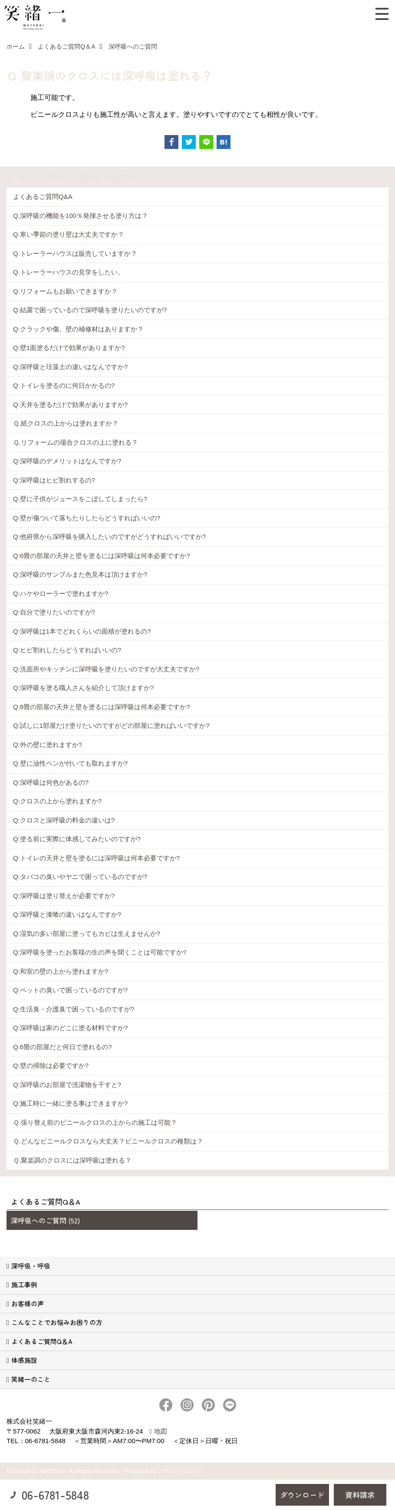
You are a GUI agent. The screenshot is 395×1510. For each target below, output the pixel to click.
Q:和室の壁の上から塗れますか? (60, 971)
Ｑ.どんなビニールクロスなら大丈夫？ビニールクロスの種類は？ (108, 1141)
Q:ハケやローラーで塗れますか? (60, 593)
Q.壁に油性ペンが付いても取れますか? (70, 763)
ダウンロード (302, 1494)
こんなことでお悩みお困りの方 (56, 1322)
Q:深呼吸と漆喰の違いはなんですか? (67, 914)
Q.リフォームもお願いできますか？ (65, 291)
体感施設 (24, 1360)
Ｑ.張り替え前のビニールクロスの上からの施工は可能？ (95, 1122)
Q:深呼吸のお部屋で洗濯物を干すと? (67, 1084)
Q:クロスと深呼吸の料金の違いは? (64, 820)
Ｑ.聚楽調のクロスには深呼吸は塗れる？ (72, 1160)
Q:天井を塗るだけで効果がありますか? (70, 404)
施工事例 (24, 1284)
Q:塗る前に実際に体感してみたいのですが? (77, 839)
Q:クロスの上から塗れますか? (57, 801)
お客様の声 (27, 1303)
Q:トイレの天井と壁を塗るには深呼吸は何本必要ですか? (96, 858)
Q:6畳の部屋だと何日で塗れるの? (62, 1047)
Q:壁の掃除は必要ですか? (51, 1065)
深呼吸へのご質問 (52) (45, 1220)
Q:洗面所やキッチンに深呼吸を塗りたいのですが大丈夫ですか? (106, 669)
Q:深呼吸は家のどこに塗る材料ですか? (70, 1027)
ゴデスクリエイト (180, 1471)
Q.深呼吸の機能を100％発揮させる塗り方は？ (80, 215)
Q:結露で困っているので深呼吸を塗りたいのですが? (90, 310)
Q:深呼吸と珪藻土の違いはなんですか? (70, 366)
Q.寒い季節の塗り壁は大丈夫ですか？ (68, 234)
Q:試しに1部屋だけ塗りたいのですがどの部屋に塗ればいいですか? (111, 725)
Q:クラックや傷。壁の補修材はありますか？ (78, 329)
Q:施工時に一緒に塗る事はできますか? (70, 1103)
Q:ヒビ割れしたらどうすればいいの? (67, 650)
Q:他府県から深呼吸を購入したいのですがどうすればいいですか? (109, 536)
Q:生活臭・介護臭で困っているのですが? (73, 1009)
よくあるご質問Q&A (42, 196)
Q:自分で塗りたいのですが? (54, 612)
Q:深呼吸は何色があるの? (51, 782)
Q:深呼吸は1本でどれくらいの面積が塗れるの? (82, 631)
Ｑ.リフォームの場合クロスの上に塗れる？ (75, 442)
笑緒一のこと (30, 1379)
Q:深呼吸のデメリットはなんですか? (67, 461)
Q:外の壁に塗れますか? (47, 744)
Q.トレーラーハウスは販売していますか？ (75, 253)
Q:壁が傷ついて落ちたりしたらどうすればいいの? (86, 518)
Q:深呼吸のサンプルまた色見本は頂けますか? (80, 574)
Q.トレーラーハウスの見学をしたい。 (68, 272)
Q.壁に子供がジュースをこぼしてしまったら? (80, 498)
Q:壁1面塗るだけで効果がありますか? (69, 347)
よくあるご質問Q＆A (41, 1341)
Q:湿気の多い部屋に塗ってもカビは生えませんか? (86, 933)
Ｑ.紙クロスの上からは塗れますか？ (65, 423)
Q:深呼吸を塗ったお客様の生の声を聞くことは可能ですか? (99, 952)
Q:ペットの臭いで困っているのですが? (70, 990)
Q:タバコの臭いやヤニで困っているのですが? (80, 876)
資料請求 (360, 1494)
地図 (160, 1431)
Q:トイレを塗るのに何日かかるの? (64, 385)
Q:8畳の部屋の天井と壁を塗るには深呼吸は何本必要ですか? (101, 706)
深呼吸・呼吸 (30, 1265)
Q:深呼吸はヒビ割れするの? (54, 480)
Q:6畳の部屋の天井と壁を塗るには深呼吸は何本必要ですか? (101, 555)
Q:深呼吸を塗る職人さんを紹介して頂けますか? (83, 687)
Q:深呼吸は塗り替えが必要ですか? (64, 895)
